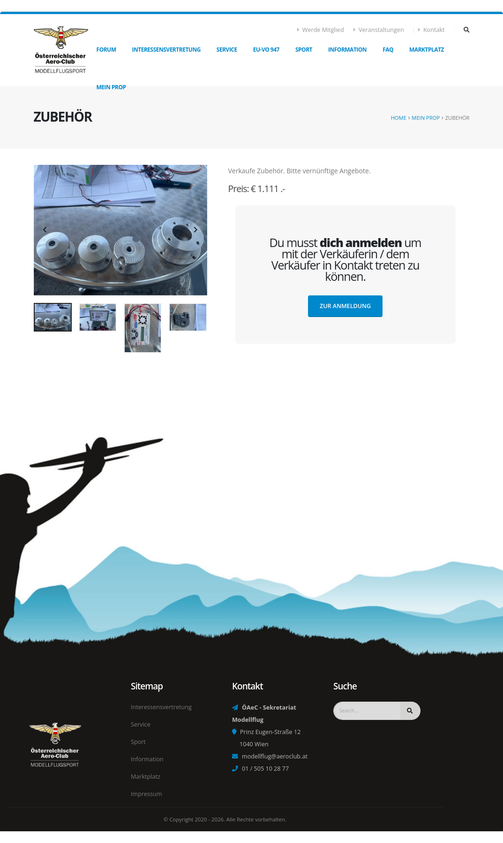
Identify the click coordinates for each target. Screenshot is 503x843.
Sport (303, 50)
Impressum (146, 794)
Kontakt (431, 30)
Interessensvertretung (166, 50)
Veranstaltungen (378, 30)
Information (347, 50)
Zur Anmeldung (345, 306)
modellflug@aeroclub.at (275, 756)
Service (227, 50)
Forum (106, 50)
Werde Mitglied (320, 30)
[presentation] (45, 230)
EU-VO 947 (266, 50)
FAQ (388, 50)
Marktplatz (426, 50)
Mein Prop (111, 87)
